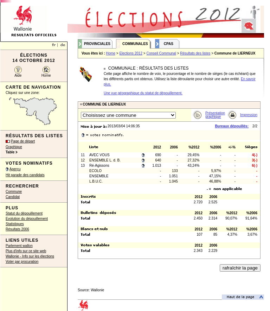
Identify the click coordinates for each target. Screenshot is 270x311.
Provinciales (97, 44)
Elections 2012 (130, 53)
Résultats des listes (195, 53)
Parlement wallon (19, 246)
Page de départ (23, 141)
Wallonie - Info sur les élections (30, 256)
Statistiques (15, 224)
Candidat (13, 197)
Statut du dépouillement (24, 213)
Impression (248, 115)
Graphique (14, 147)
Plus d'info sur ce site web (26, 251)
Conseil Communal (161, 53)
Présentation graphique (215, 115)
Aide (17, 75)
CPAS (168, 44)
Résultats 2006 (17, 229)
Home (46, 75)
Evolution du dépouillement (27, 219)
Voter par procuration (22, 262)
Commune (14, 191)
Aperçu (15, 169)
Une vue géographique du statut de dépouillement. (143, 93)
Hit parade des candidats (25, 175)
